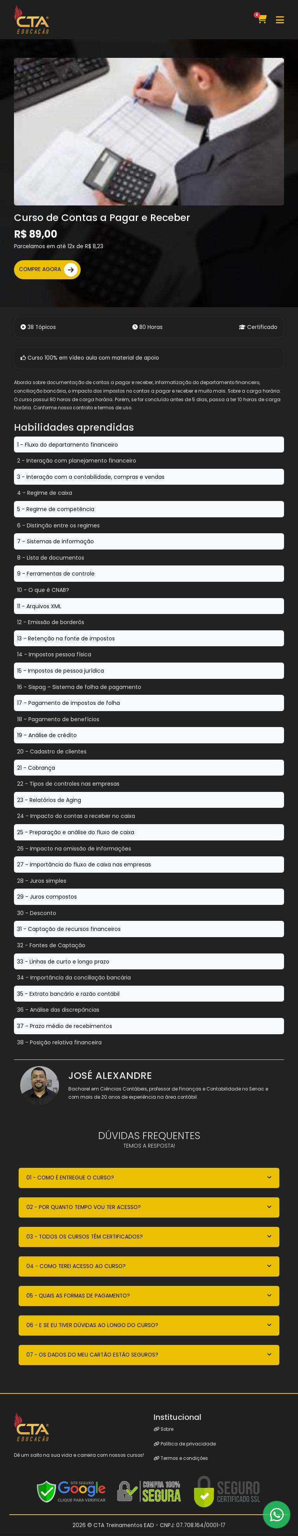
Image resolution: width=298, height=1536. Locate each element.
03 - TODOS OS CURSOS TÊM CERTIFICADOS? (84, 1236)
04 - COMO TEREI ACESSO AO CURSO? (76, 1266)
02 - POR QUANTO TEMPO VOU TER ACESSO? (83, 1207)
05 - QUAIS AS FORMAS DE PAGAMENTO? (78, 1295)
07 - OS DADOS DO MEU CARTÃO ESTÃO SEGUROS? (92, 1355)
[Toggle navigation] (280, 19)
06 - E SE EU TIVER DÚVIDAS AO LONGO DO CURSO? (92, 1325)
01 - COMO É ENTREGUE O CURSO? (70, 1177)
